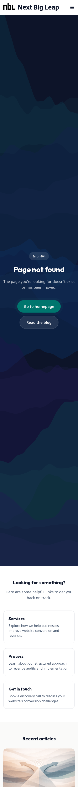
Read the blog (39, 322)
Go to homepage (39, 306)
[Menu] (72, 7)
